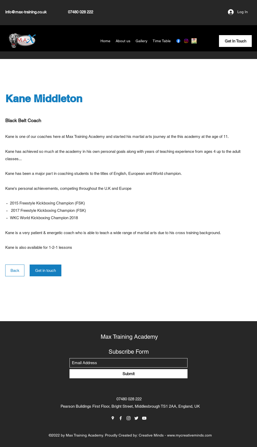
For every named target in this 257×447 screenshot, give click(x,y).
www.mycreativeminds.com (189, 435)
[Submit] (128, 373)
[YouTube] (144, 418)
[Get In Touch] (235, 41)
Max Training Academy (129, 336)
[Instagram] (186, 41)
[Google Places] (194, 41)
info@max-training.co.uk (26, 12)
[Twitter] (136, 418)
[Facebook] (178, 41)
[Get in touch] (45, 270)
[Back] (14, 270)
